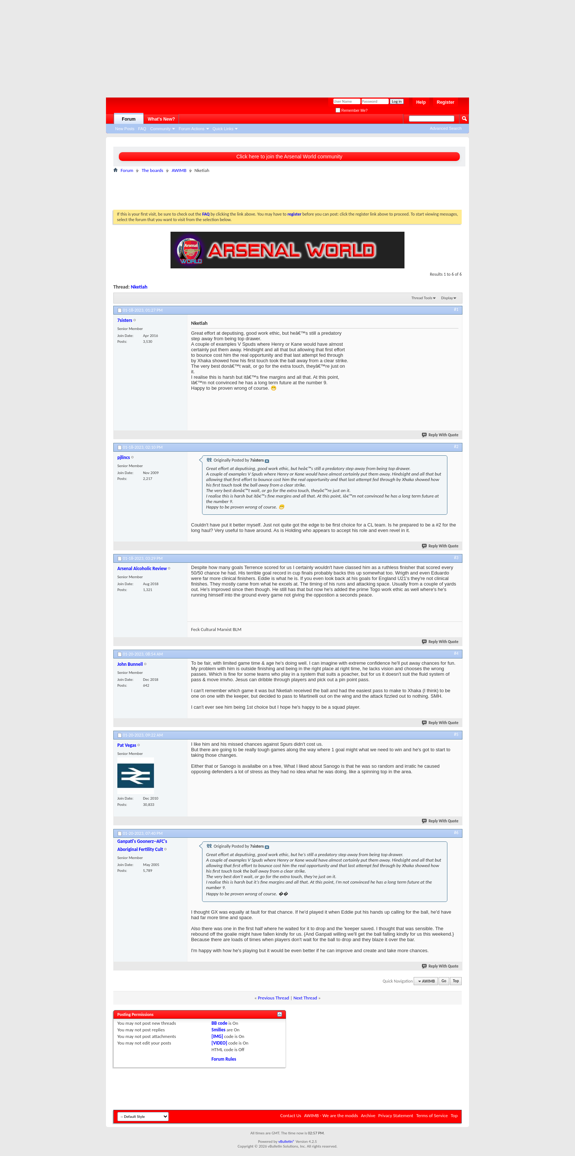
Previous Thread (273, 998)
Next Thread (305, 998)
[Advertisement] (284, 46)
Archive (368, 1115)
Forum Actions (191, 128)
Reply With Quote (440, 435)
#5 (456, 734)
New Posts (125, 128)
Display (447, 298)
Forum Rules (224, 1059)
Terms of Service (432, 1115)
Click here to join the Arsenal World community (289, 156)
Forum (128, 119)
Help (421, 102)
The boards (152, 170)
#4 (456, 653)
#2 (456, 446)
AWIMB (179, 170)
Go (444, 981)
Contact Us (290, 1115)
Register (445, 102)
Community (160, 128)
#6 (456, 832)
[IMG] (217, 1036)
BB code (219, 1023)
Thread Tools (421, 298)
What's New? (161, 119)
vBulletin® (286, 1141)
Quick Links (223, 128)
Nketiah (139, 287)
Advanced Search (446, 128)
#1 (456, 309)
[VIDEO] (219, 1043)
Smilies (219, 1029)
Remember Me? (351, 111)
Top (456, 981)
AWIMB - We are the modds (331, 1115)
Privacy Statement (395, 1115)
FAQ (142, 128)
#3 (456, 557)
